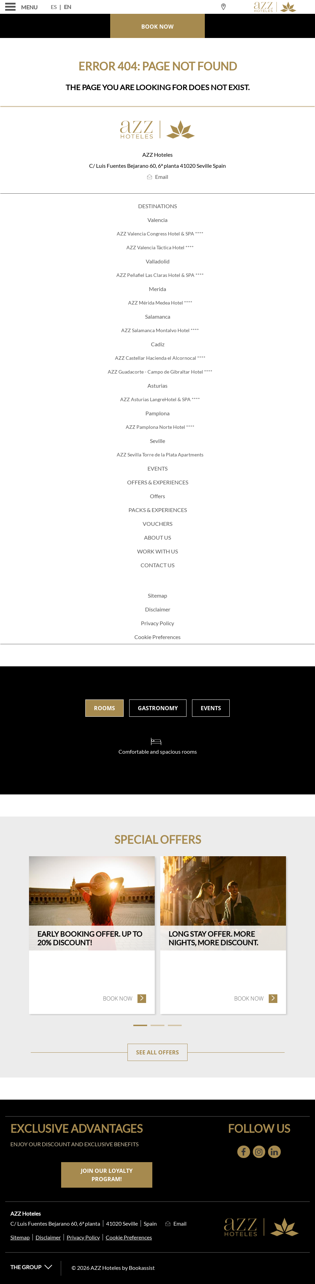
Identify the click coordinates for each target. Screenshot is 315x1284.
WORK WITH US (157, 551)
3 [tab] (175, 1025)
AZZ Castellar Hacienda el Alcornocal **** (160, 358)
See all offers (157, 1052)
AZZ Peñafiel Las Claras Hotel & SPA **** (160, 275)
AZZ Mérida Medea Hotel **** (160, 303)
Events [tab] (211, 708)
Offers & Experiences (157, 482)
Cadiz (157, 344)
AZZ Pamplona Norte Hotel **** (160, 427)
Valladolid (158, 261)
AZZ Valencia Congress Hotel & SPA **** (160, 233)
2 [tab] (157, 1025)
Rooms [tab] (104, 708)
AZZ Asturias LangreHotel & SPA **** (160, 399)
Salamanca (157, 316)
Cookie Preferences (157, 637)
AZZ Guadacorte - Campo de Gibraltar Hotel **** (160, 372)
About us (157, 537)
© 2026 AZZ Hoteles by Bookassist (113, 1267)
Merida (157, 289)
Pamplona (157, 413)
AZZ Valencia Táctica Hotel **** (160, 247)
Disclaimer (157, 609)
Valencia (157, 219)
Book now (124, 998)
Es (54, 6)
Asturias (157, 385)
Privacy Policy (157, 623)
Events (157, 468)
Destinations (157, 206)
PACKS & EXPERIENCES (157, 509)
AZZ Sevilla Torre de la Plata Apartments (160, 454)
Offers (157, 496)
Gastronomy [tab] (158, 708)
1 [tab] (140, 1025)
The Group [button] (31, 1267)
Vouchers (157, 523)
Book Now (157, 26)
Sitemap (157, 595)
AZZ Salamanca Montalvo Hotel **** (160, 330)
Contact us (157, 565)
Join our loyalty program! (107, 1175)
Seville (157, 440)
